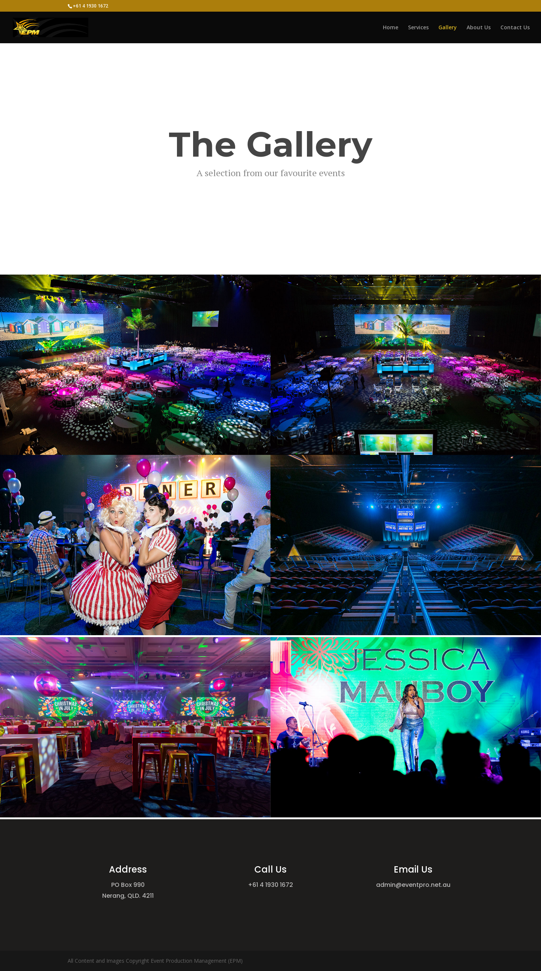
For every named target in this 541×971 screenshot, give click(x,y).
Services (418, 28)
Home (390, 28)
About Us (479, 28)
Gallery (447, 28)
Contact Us (515, 28)
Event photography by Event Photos (270, 180)
